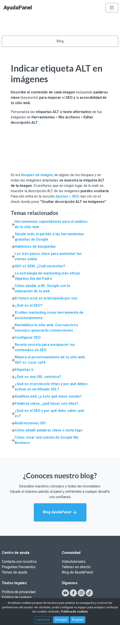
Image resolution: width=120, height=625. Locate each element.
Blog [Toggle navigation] (60, 41)
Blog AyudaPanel (60, 512)
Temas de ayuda (14, 572)
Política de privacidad (18, 592)
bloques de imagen (37, 175)
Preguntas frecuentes (19, 567)
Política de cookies (17, 597)
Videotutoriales (74, 561)
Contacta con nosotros (19, 561)
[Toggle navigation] (111, 7)
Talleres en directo (76, 567)
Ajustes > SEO (67, 196)
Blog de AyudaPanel (77, 572)
